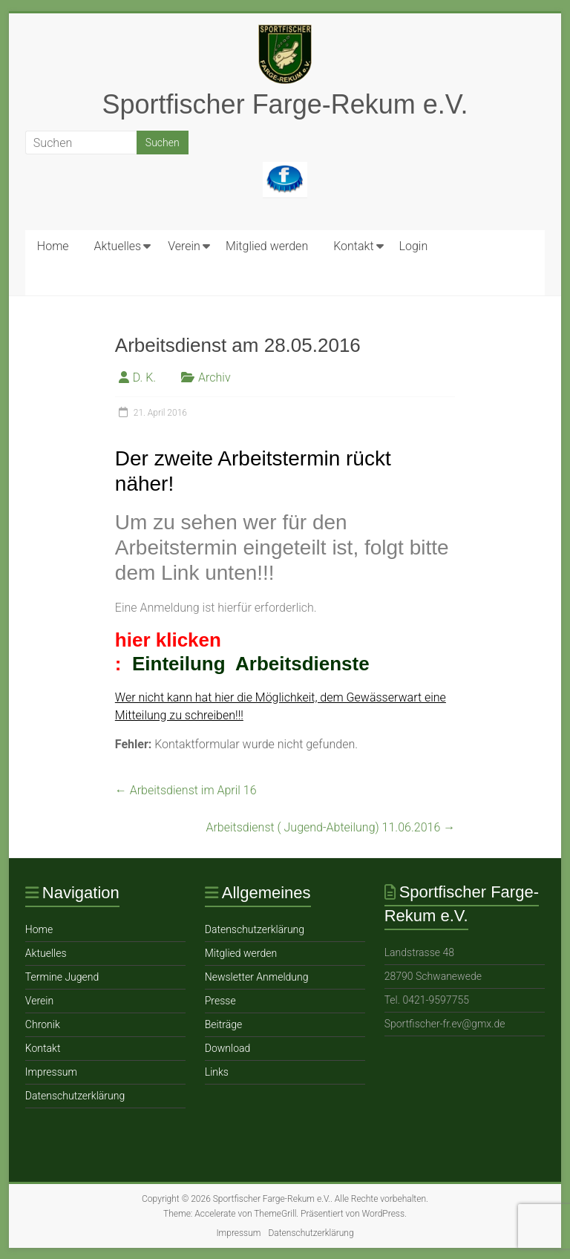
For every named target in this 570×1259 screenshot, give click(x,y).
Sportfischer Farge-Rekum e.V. (285, 104)
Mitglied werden (267, 246)
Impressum (51, 1072)
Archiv (214, 377)
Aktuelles (118, 246)
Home (53, 246)
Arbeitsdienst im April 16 (186, 790)
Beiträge (223, 1024)
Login (413, 246)
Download (228, 1048)
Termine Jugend (62, 977)
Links (217, 1072)
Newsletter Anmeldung (257, 977)
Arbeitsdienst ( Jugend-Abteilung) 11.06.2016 (330, 827)
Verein (184, 246)
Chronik (42, 1024)
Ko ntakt (353, 246)
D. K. (144, 377)
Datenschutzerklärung (75, 1096)
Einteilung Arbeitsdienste (251, 664)
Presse (220, 1001)
